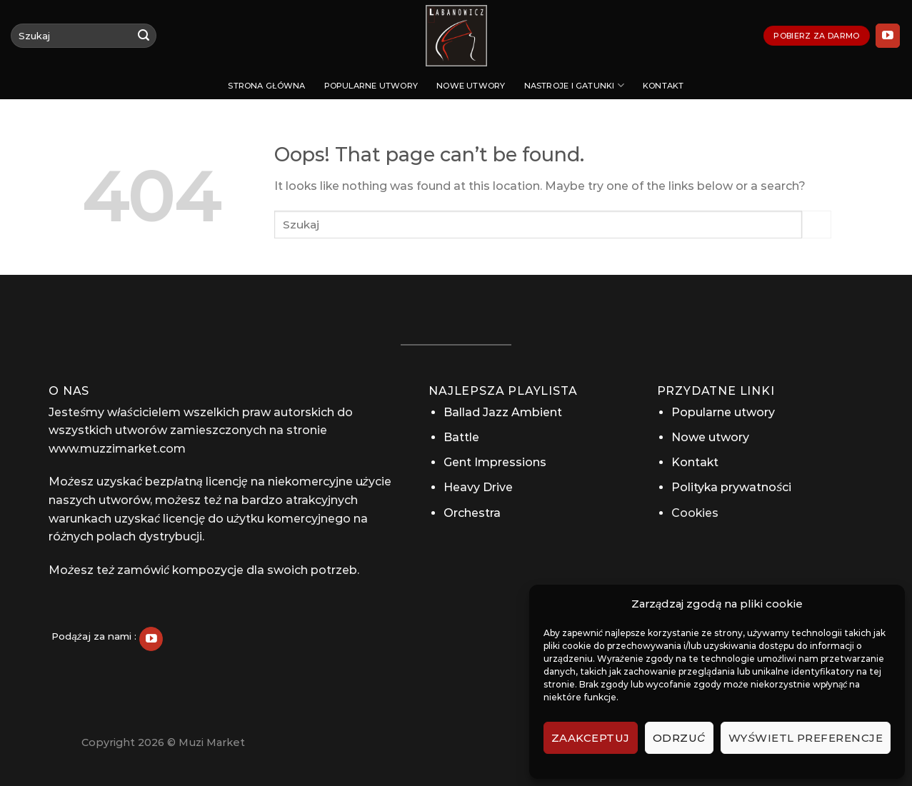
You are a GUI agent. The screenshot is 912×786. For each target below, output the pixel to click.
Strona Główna (266, 86)
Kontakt (663, 86)
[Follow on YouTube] (888, 36)
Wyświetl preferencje (805, 738)
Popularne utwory (371, 86)
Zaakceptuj (590, 738)
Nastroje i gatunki (574, 85)
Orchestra (472, 513)
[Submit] (143, 36)
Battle (461, 437)
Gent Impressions (495, 462)
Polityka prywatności (731, 487)
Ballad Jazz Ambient (503, 412)
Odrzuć (679, 738)
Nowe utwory (470, 86)
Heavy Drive (478, 487)
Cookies (694, 513)
